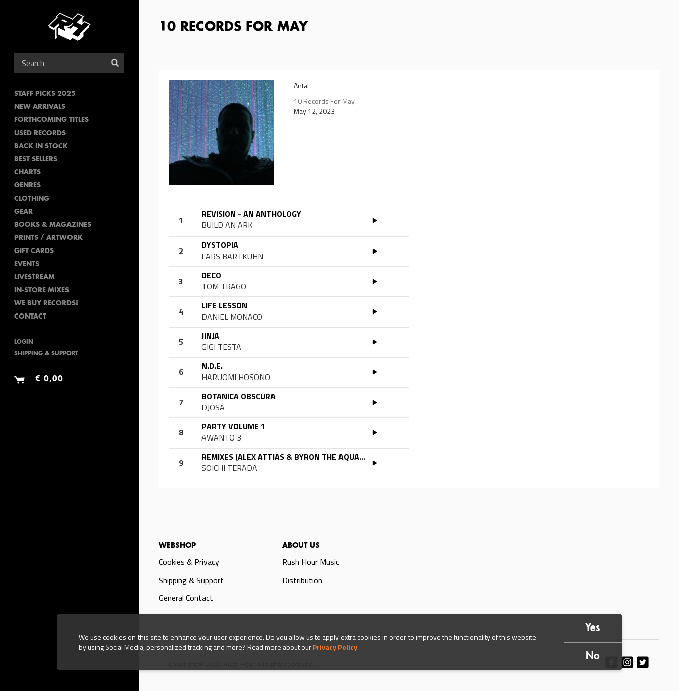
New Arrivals (39, 107)
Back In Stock (41, 146)
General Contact (186, 598)
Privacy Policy (335, 647)
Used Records (40, 133)
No (593, 656)
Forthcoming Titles (51, 120)
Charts (27, 172)
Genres (27, 185)
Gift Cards (34, 251)
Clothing (31, 199)
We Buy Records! (46, 303)
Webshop (177, 545)
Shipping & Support (46, 354)
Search (115, 63)
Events (26, 264)
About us (301, 545)
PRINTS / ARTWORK (48, 238)
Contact (30, 316)
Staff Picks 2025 (45, 94)
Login (23, 342)
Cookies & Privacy (189, 562)
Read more (304, 221)
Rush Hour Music (311, 562)
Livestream (34, 277)
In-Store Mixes (41, 290)
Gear (23, 212)
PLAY (375, 220)
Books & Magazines (52, 225)
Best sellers (35, 159)
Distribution (302, 580)
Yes (592, 628)
